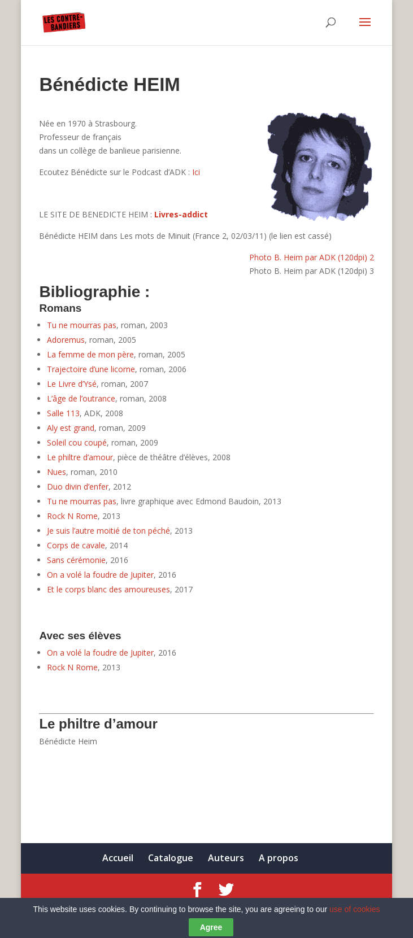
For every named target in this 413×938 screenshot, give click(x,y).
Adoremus (66, 339)
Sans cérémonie (76, 560)
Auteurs (226, 858)
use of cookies (354, 918)
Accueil (117, 858)
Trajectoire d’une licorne (91, 369)
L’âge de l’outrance (81, 398)
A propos (278, 858)
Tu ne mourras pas (81, 325)
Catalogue (170, 858)
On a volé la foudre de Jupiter (100, 574)
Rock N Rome (72, 516)
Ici (196, 172)
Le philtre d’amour (80, 457)
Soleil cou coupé (77, 442)
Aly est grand (70, 427)
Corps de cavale (76, 545)
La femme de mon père (90, 354)
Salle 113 (63, 413)
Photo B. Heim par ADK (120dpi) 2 (311, 257)
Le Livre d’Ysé (72, 383)
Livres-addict (181, 214)
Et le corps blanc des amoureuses (108, 589)
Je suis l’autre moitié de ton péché (108, 530)
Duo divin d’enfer (77, 486)
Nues (56, 471)
